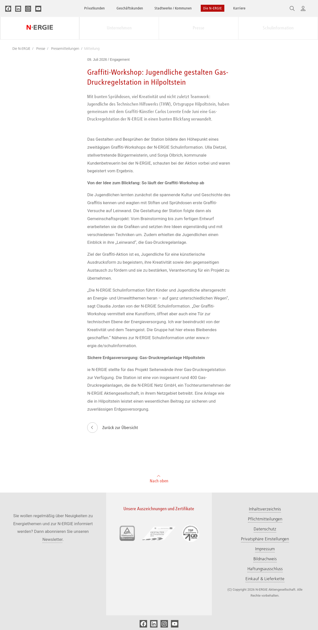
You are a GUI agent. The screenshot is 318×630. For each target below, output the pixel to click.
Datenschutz (265, 528)
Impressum (265, 548)
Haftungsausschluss (265, 568)
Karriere (239, 8)
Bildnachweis (265, 558)
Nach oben (159, 478)
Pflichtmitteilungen (265, 518)
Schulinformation (278, 28)
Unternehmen (119, 28)
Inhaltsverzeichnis (265, 508)
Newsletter (52, 539)
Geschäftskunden (130, 8)
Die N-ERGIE (21, 48)
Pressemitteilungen (65, 48)
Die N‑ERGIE (212, 8)
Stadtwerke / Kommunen (173, 8)
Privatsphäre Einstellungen (265, 538)
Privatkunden (94, 8)
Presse (198, 28)
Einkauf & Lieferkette (264, 578)
